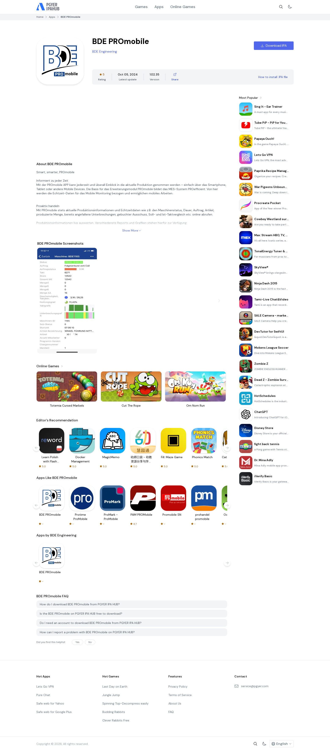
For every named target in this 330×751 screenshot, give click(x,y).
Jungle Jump (111, 695)
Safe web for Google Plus (54, 712)
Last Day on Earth (114, 686)
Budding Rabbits (113, 712)
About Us (174, 703)
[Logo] (48, 7)
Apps (159, 6)
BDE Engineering (104, 51)
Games (141, 6)
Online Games (182, 6)
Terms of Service (180, 695)
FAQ (171, 712)
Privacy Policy (177, 686)
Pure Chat (43, 695)
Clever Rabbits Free (115, 720)
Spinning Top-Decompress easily (125, 703)
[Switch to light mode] (290, 7)
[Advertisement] (131, 126)
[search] (281, 7)
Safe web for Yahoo (50, 703)
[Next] (219, 300)
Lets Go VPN (45, 686)
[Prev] (44, 300)
